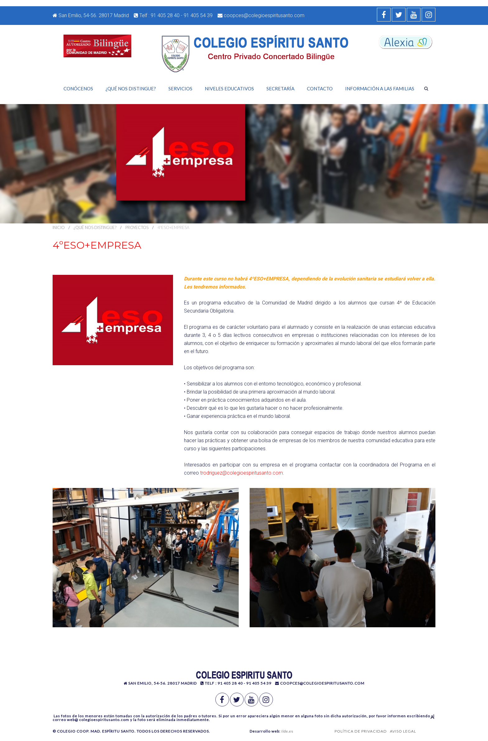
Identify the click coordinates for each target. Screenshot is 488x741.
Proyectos (136, 227)
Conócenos (78, 88)
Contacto (320, 88)
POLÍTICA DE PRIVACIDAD (361, 731)
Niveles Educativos (229, 88)
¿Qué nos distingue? (131, 88)
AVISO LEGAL (403, 731)
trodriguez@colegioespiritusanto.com (241, 473)
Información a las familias (379, 88)
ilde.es (287, 731)
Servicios (180, 88)
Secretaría (280, 88)
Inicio (59, 227)
